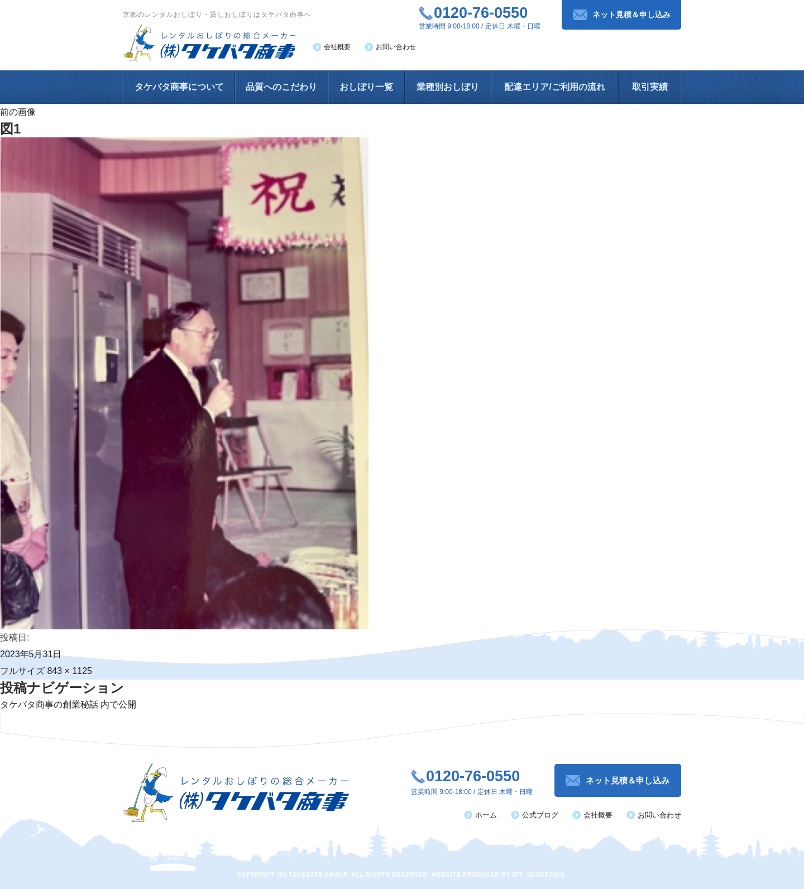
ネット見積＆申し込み (631, 14)
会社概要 (337, 47)
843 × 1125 (69, 671)
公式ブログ (540, 815)
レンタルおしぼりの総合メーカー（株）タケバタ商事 (210, 43)
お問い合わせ (396, 47)
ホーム (486, 815)
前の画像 (18, 112)
